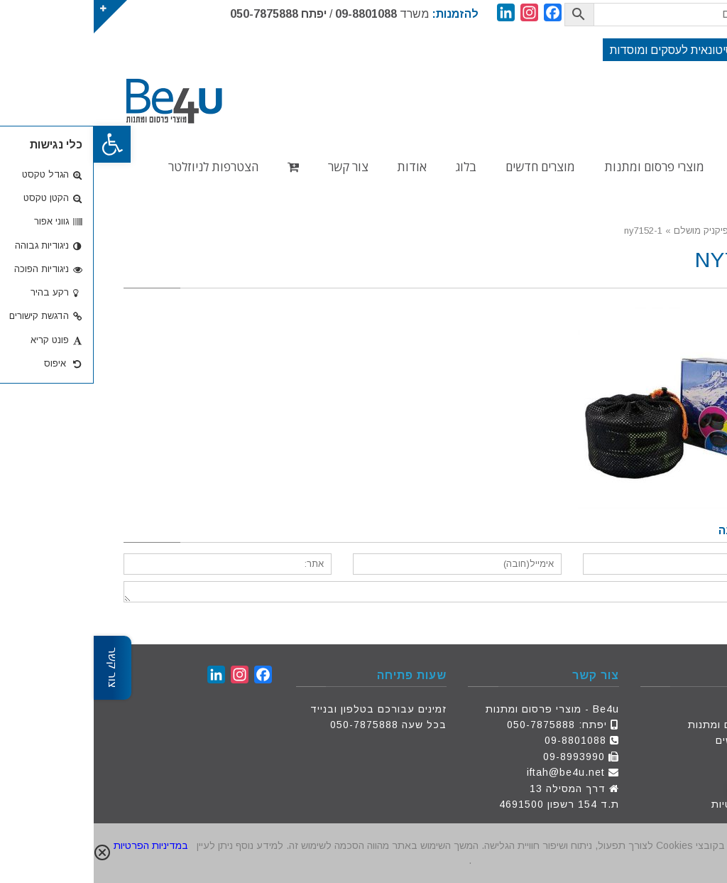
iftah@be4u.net (472, 772)
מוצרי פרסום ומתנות (642, 724)
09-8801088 (272, 14)
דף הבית (669, 709)
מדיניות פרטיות (654, 804)
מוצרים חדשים (656, 740)
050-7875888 (170, 14)
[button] (18, 144)
